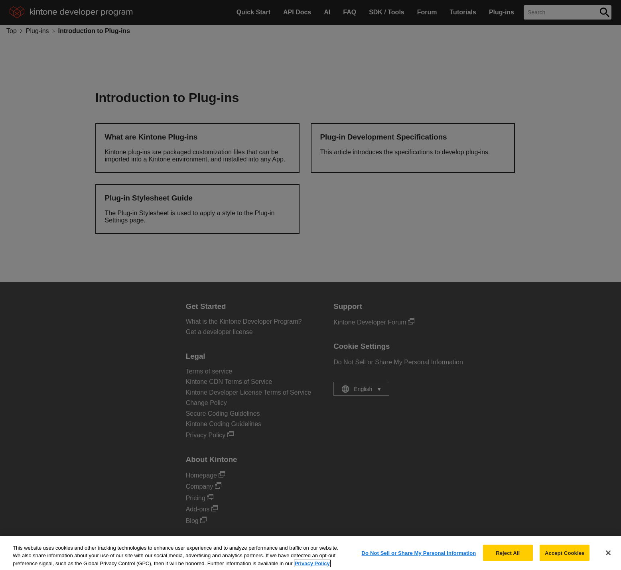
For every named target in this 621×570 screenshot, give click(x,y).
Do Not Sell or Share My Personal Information (419, 557)
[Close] (608, 557)
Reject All (508, 557)
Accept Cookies (564, 557)
